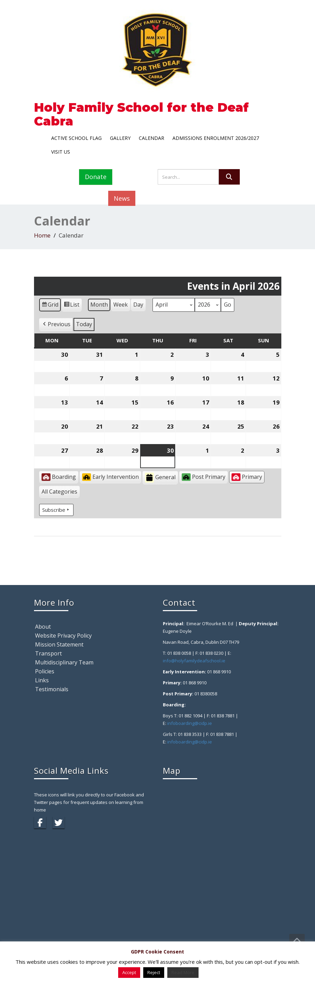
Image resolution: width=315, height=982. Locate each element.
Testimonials (51, 689)
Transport (48, 653)
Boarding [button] (59, 477)
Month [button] (99, 304)
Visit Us (60, 151)
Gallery (120, 138)
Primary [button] (247, 477)
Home (42, 235)
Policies (44, 671)
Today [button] (84, 324)
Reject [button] (153, 972)
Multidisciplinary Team (64, 662)
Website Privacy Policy (63, 635)
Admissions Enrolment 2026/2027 (215, 138)
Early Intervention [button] (110, 477)
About (43, 626)
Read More (182, 972)
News (122, 198)
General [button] (160, 478)
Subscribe (56, 510)
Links (42, 680)
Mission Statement (59, 644)
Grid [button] (49, 305)
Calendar (151, 138)
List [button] (71, 305)
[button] (56, 324)
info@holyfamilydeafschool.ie (194, 661)
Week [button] (120, 304)
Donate (95, 177)
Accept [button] (129, 972)
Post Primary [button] (203, 477)
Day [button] (138, 304)
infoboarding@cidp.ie (189, 723)
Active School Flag (76, 138)
